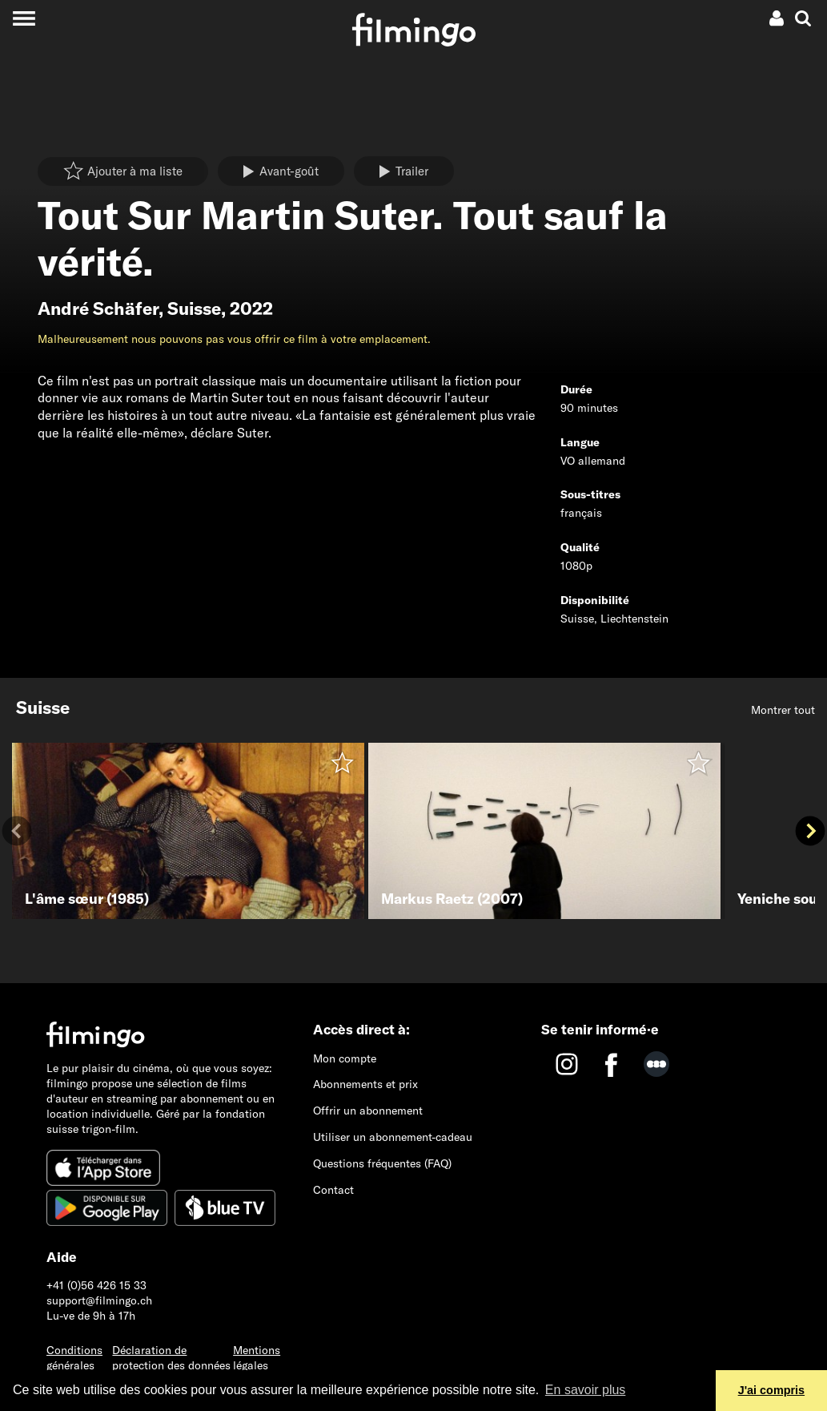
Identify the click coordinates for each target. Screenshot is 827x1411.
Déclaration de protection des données (171, 1358)
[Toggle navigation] (23, 18)
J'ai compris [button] (771, 1390)
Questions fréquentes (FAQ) (382, 1163)
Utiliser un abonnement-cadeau (392, 1137)
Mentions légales (256, 1358)
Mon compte (344, 1058)
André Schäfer (98, 308)
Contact (333, 1190)
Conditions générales (74, 1358)
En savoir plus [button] (585, 1390)
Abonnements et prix (365, 1084)
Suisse (194, 308)
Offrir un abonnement (368, 1110)
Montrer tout (783, 710)
